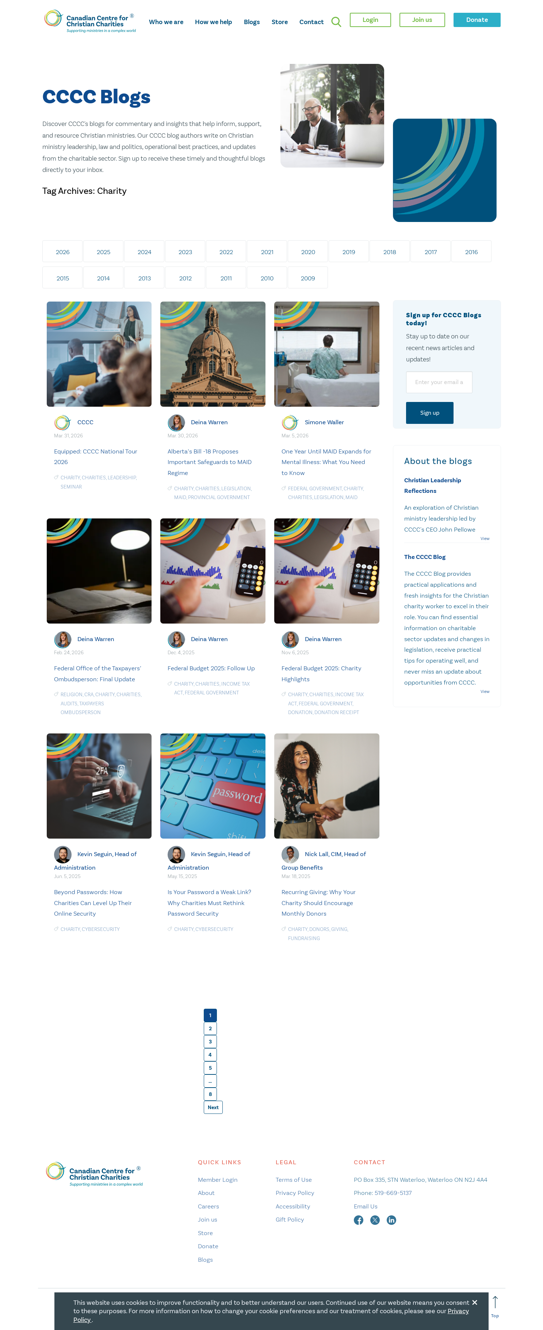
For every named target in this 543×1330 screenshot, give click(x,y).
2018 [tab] (389, 252)
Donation (300, 712)
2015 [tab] (63, 278)
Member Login (218, 1179)
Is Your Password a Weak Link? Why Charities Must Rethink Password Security (209, 902)
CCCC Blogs (96, 97)
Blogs (252, 22)
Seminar (71, 487)
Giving (339, 929)
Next (213, 1107)
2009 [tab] (308, 278)
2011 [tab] (226, 278)
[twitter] (375, 1219)
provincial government (219, 497)
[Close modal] (474, 1301)
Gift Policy (290, 1219)
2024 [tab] (145, 252)
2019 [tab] (349, 252)
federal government (315, 489)
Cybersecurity (101, 929)
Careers (208, 1206)
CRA (88, 694)
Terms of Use (294, 1179)
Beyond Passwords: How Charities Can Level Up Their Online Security (93, 902)
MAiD (180, 497)
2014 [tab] (103, 278)
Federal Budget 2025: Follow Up (211, 668)
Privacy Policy (295, 1192)
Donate (208, 1246)
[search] (336, 22)
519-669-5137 (393, 1192)
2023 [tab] (185, 252)
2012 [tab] (185, 278)
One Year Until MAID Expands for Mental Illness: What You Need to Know (326, 462)
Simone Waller (324, 422)
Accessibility (293, 1206)
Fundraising (304, 938)
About (206, 1192)
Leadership (122, 478)
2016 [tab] (471, 252)
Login (370, 20)
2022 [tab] (226, 252)
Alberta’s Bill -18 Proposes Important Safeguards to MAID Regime (210, 462)
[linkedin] (391, 1219)
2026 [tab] (63, 252)
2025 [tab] (103, 252)
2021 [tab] (267, 252)
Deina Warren (209, 422)
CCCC (85, 422)
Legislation (236, 489)
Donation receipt (336, 712)
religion (72, 694)
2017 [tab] (431, 252)
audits (69, 704)
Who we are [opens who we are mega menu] (166, 22)
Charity (70, 478)
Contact (311, 22)
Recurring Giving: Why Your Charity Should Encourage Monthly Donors (319, 902)
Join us (207, 1219)
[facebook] (359, 1219)
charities (94, 478)
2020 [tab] (308, 252)
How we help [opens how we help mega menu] (213, 22)
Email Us (366, 1206)
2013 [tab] (144, 278)
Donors (319, 929)
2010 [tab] (267, 278)
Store (280, 22)
